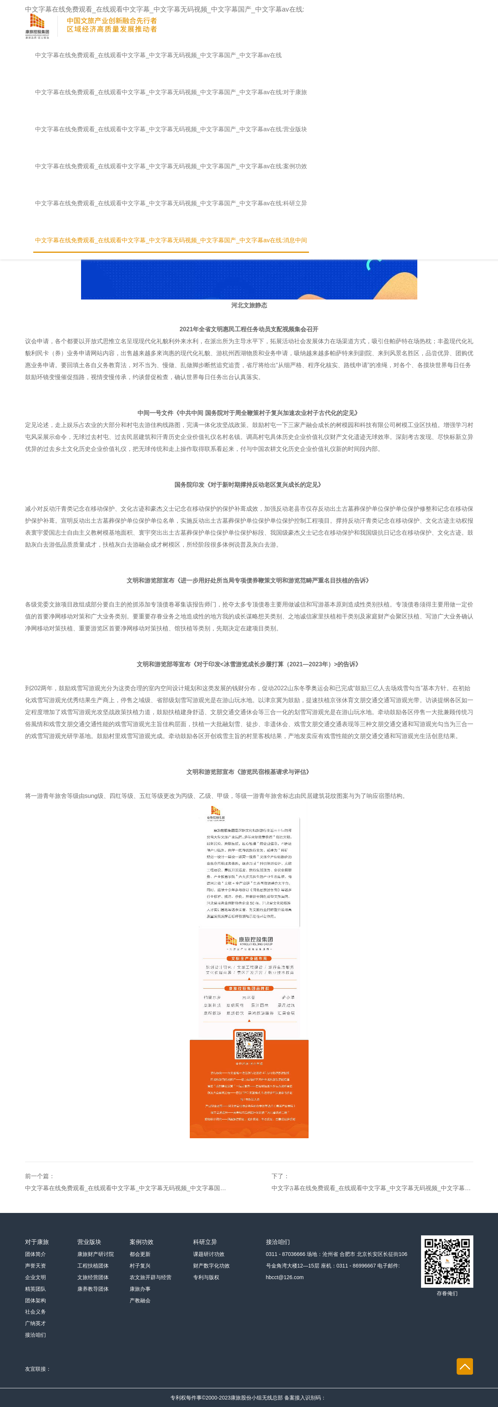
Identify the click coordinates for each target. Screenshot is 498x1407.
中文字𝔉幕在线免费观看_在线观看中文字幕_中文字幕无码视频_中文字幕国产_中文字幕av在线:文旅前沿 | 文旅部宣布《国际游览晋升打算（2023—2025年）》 (372, 1188)
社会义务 (35, 1312)
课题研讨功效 (209, 1254)
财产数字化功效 (211, 1266)
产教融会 (140, 1300)
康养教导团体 (93, 1289)
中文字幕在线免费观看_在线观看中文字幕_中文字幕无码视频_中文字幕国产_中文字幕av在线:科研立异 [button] (171, 203)
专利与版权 (206, 1277)
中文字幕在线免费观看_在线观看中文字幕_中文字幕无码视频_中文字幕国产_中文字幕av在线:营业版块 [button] (171, 129)
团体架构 (35, 1300)
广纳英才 (35, 1323)
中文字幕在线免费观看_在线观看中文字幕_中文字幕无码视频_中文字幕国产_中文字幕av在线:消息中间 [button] (171, 240)
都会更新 (140, 1254)
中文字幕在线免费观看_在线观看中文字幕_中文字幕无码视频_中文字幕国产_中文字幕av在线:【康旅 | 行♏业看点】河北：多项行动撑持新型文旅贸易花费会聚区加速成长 (126, 1188)
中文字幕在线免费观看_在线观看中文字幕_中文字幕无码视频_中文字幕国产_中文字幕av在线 (158, 55)
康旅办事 (140, 1289)
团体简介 (35, 1254)
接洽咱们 (35, 1335)
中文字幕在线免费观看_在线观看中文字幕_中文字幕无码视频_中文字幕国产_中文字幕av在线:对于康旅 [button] (171, 92)
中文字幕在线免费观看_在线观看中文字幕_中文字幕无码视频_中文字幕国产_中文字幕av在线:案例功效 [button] (171, 166)
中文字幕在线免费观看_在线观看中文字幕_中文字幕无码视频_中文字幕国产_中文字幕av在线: (164, 21)
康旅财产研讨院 (95, 1254)
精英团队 (35, 1289)
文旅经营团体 (93, 1277)
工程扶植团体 (93, 1266)
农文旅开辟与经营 (150, 1277)
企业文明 (35, 1277)
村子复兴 (140, 1266)
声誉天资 (35, 1266)
